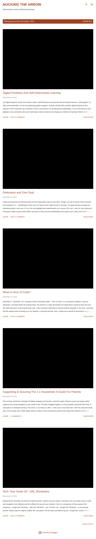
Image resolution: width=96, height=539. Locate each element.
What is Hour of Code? (17, 292)
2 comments (15, 416)
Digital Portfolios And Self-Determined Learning (32, 92)
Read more (88, 117)
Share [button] (5, 117)
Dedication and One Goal (18, 192)
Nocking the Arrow (22, 4)
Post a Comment (17, 117)
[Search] (86, 4)
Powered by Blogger (48, 532)
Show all (87, 21)
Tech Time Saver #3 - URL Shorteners (26, 491)
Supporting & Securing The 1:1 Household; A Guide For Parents (42, 391)
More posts (88, 524)
